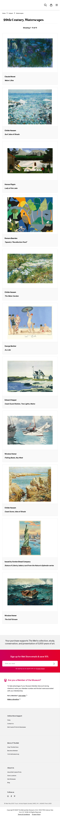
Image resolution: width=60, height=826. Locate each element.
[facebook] (11, 796)
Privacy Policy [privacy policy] (36, 814)
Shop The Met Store (12, 747)
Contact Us (10, 724)
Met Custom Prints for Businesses (16, 727)
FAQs (8, 720)
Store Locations (11, 775)
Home (4, 13)
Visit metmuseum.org (13, 754)
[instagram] (8, 796)
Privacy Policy (40, 669)
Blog (8, 782)
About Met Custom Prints (14, 772)
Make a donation (13, 699)
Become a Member (12, 751)
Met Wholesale (11, 779)
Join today (22, 696)
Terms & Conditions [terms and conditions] (24, 814)
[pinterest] (14, 796)
